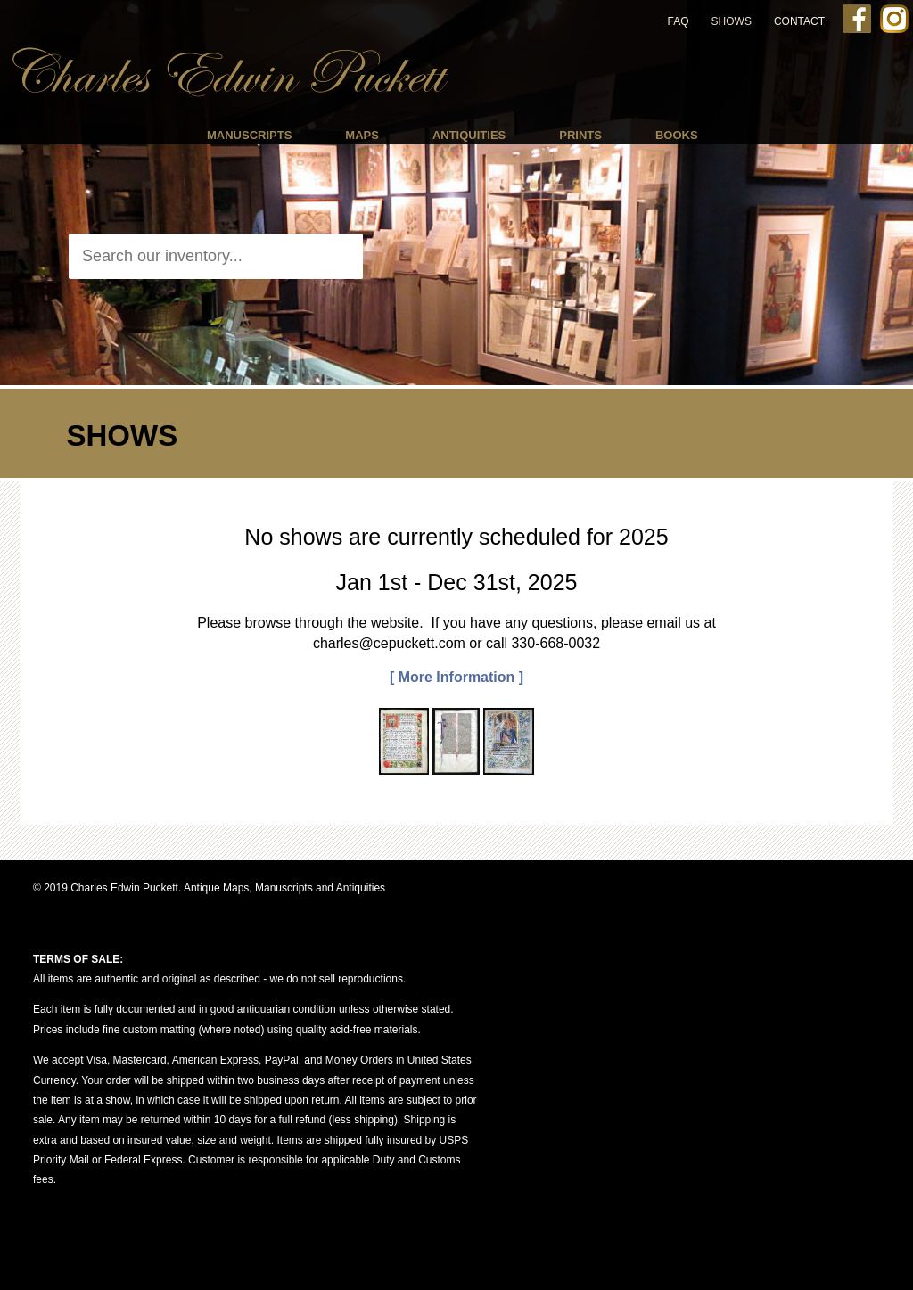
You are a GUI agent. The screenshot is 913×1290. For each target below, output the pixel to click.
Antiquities (469, 135)
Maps (362, 135)
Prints (580, 135)
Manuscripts (249, 135)
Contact (799, 21)
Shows (731, 21)
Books (676, 135)
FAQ (678, 21)
